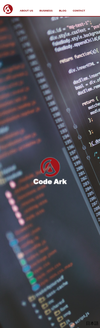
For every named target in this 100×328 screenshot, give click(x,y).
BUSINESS (46, 10)
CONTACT (79, 10)
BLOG (62, 10)
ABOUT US (26, 10)
